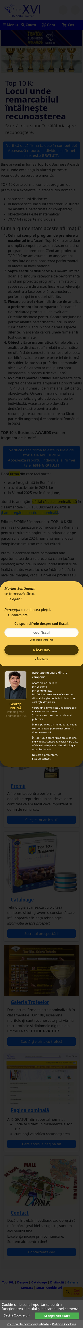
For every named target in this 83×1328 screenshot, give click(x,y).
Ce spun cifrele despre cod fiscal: (41, 623)
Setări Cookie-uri (17, 1315)
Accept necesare (57, 1315)
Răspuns (41, 650)
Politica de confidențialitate (28, 1324)
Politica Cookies (64, 1324)
